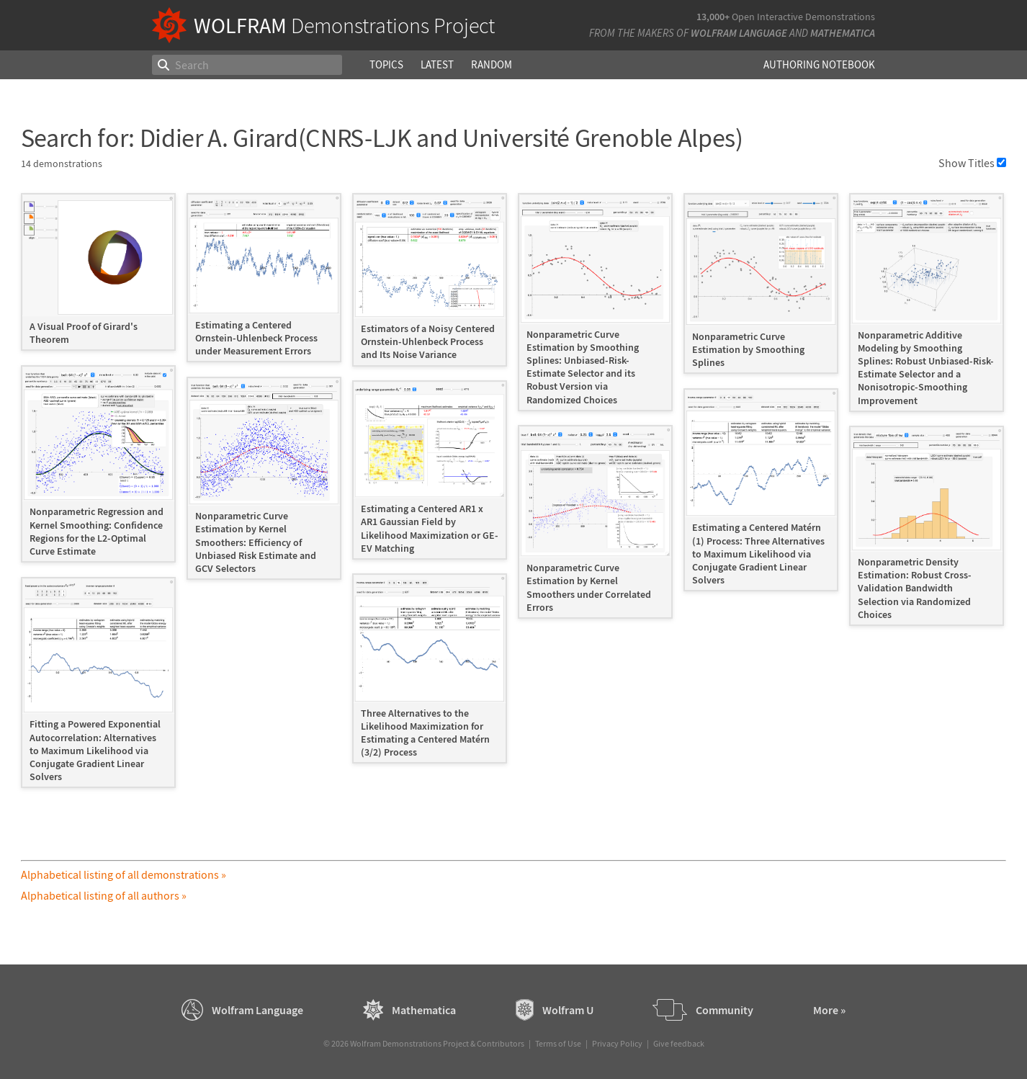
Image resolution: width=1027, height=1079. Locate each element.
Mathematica (842, 33)
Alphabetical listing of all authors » (104, 895)
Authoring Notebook (819, 64)
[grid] (514, 497)
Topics (386, 64)
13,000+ (713, 16)
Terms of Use (558, 1043)
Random (491, 64)
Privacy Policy (617, 1043)
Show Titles (972, 163)
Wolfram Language (739, 33)
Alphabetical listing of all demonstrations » (123, 874)
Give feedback (678, 1043)
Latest (437, 64)
